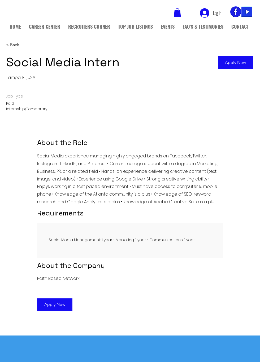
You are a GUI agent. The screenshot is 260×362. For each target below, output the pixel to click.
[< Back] (25, 44)
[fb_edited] (235, 11)
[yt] (246, 11)
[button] (235, 62)
